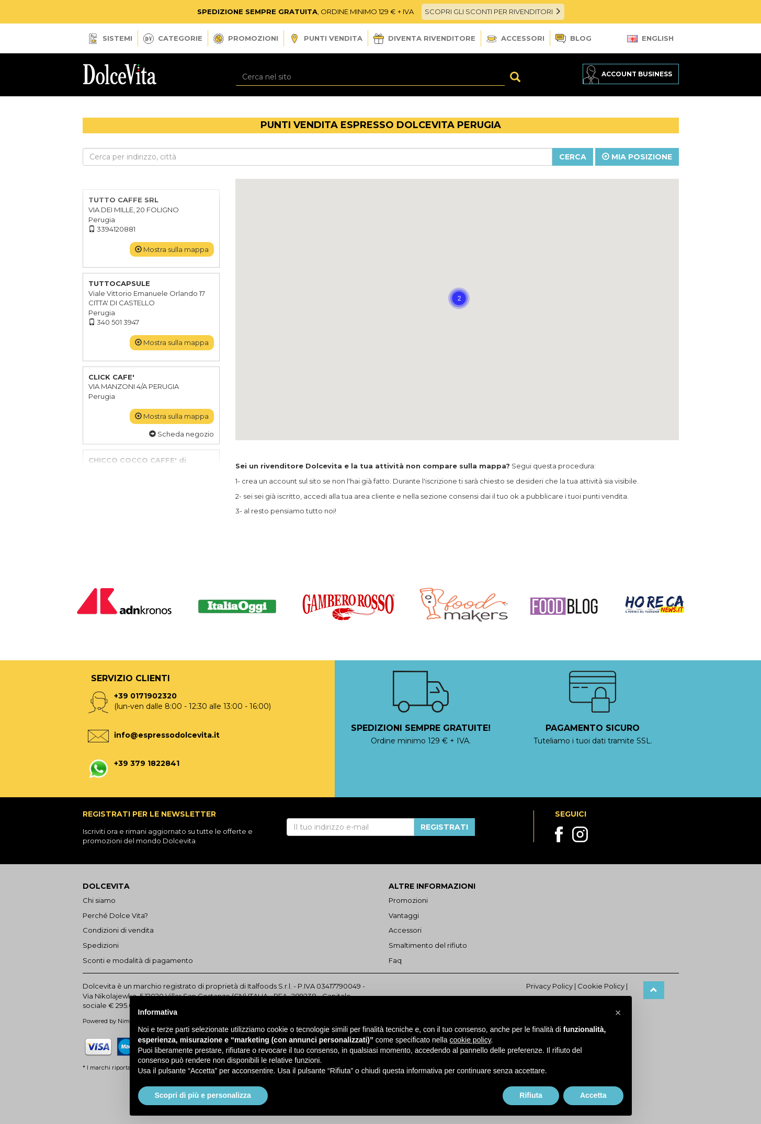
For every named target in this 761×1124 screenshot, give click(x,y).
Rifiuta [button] (530, 1095)
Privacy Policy (549, 986)
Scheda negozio (181, 434)
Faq (395, 960)
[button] (509, 336)
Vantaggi (404, 915)
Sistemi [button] (110, 38)
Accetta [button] (593, 1095)
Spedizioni (101, 945)
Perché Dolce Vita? (115, 915)
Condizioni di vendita (118, 930)
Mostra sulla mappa (172, 249)
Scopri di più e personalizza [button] (203, 1095)
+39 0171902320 (145, 696)
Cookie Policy (600, 986)
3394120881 (111, 229)
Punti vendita (325, 39)
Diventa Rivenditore (424, 38)
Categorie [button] (172, 38)
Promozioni (245, 38)
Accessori (515, 38)
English (650, 38)
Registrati (444, 827)
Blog (573, 39)
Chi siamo (99, 900)
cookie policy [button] (470, 1040)
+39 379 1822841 (146, 763)
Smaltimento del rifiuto (428, 945)
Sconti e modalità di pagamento (138, 960)
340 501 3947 (113, 322)
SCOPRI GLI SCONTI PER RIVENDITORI (493, 11)
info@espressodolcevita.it (167, 735)
